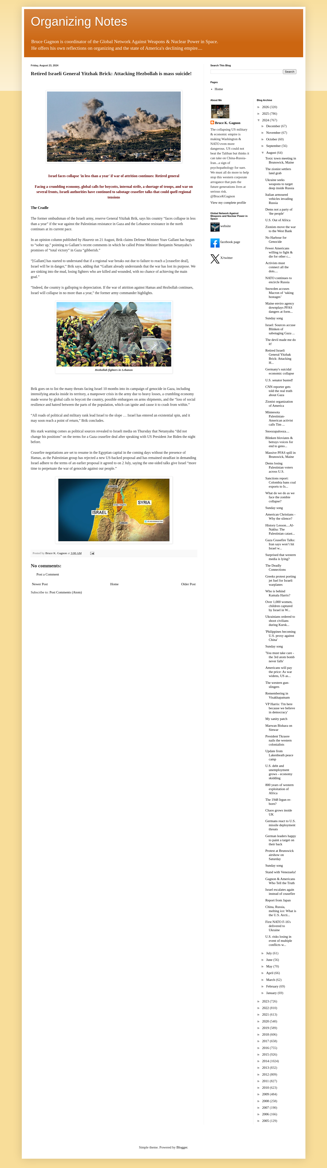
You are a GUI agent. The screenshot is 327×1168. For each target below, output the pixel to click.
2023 (266, 1001)
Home (114, 584)
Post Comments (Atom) (66, 592)
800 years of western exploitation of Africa (279, 789)
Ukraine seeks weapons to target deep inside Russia (279, 184)
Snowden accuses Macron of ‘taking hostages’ (279, 293)
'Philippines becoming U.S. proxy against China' (280, 636)
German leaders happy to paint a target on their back (280, 840)
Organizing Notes (79, 21)
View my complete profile (228, 202)
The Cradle (40, 208)
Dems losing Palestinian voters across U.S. (279, 467)
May (269, 966)
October (272, 139)
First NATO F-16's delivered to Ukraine (278, 926)
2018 (266, 1034)
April (270, 973)
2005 (266, 1121)
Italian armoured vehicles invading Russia (279, 199)
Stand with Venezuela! (280, 872)
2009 (266, 1094)
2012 (266, 1074)
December (273, 126)
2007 (266, 1107)
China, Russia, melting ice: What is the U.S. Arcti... (280, 911)
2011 (266, 1081)
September (274, 146)
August (271, 152)
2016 (266, 1048)
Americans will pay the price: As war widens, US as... (278, 672)
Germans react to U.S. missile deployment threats (280, 825)
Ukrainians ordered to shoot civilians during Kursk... (280, 621)
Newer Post (40, 584)
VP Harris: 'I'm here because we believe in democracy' (280, 708)
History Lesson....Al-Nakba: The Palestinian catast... (280, 529)
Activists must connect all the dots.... (277, 267)
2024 (266, 120)
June (269, 960)
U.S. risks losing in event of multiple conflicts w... (278, 941)
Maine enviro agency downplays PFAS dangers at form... (279, 307)
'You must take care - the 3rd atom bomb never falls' (280, 657)
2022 (266, 1008)
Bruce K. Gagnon (227, 123)
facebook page (225, 242)
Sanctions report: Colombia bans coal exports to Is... (280, 482)
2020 (266, 1021)
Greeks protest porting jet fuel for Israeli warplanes (280, 580)
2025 (266, 113)
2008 (266, 1101)
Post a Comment (48, 574)
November (273, 132)
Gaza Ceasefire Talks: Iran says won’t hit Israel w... (280, 544)
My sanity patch (276, 719)
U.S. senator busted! (279, 380)
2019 (266, 1028)
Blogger (181, 1147)
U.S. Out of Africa (277, 220)
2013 (266, 1067)
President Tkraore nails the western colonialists (278, 740)
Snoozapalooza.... (277, 431)
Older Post (188, 584)
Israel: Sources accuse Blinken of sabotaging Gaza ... (280, 329)
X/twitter (222, 258)
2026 (266, 107)
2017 (266, 1041)
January (271, 993)
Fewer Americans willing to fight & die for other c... (279, 252)
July (269, 953)
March (271, 980)
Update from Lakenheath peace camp (279, 755)
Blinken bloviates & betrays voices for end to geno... (279, 442)
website (221, 226)
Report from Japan (278, 900)
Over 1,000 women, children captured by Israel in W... (279, 606)
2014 (266, 1061)
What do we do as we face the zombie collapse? (280, 497)
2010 (266, 1087)
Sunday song (274, 318)
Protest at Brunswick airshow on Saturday (279, 855)
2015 (266, 1054)
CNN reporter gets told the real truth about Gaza (278, 391)
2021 (266, 1014)
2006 (266, 1114)
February (272, 986)
